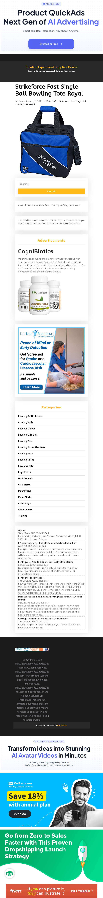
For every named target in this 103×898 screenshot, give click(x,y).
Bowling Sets (25, 453)
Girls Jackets (25, 478)
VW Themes (62, 725)
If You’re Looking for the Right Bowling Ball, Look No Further (47, 543)
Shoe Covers (25, 509)
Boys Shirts (24, 472)
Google (21, 530)
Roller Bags (24, 503)
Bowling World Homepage (31, 577)
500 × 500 (51, 101)
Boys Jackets (25, 466)
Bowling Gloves (26, 428)
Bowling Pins (25, 441)
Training (23, 515)
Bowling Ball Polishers (30, 416)
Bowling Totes (26, 459)
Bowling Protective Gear (32, 447)
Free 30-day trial (71, 223)
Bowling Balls (25, 422)
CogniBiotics (35, 251)
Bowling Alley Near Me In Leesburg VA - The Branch (43, 618)
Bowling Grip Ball (27, 434)
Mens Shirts (24, 497)
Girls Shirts (24, 484)
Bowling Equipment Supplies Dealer (52, 67)
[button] (51, 80)
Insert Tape (24, 490)
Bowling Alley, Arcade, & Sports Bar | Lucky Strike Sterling (45, 562)
